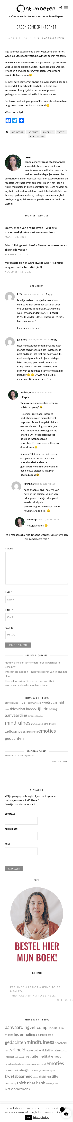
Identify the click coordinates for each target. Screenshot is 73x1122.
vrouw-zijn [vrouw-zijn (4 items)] (50, 1084)
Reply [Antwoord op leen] (49, 294)
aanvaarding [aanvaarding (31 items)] (16, 715)
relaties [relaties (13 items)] (14, 702)
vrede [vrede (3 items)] (16, 1057)
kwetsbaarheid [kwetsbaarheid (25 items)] (53, 702)
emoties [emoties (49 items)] (47, 731)
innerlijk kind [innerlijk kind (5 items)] (40, 1070)
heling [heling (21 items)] (53, 709)
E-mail (9, 610)
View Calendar (59, 761)
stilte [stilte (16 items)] (8, 702)
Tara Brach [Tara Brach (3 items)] (63, 1051)
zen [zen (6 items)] (56, 1083)
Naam (8, 592)
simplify (48, 132)
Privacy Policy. (41, 1117)
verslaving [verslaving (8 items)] (10, 1083)
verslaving (37, 136)
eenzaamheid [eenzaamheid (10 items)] (37, 1064)
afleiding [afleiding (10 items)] (36, 724)
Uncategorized (51, 38)
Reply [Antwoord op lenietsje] (25, 397)
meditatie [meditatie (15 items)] (50, 723)
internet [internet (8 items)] (9, 1056)
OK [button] (28, 1117)
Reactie (9, 548)
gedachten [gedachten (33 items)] (14, 738)
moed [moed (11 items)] (7, 709)
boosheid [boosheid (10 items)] (40, 716)
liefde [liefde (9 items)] (49, 1034)
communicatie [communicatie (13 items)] (34, 702)
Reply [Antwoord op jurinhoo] (53, 339)
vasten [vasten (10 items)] (24, 1064)
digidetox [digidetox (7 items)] (41, 1034)
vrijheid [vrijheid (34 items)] (41, 708)
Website (9, 627)
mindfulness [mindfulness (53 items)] (19, 722)
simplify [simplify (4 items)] (22, 1057)
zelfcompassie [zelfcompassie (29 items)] (17, 731)
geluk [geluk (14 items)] (42, 723)
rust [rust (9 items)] (7, 1050)
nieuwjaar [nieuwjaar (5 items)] (50, 1070)
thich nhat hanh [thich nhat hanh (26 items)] (22, 709)
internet (33, 132)
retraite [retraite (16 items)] (33, 731)
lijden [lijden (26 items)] (23, 702)
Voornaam (10, 813)
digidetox (17, 132)
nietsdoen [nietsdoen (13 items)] (32, 716)
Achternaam (11, 828)
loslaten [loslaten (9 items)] (55, 1050)
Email (7, 844)
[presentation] (26, 648)
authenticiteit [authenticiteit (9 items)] (42, 1050)
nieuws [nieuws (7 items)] (29, 1050)
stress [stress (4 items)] (35, 1077)
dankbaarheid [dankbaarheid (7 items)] (12, 1064)
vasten (61, 132)
